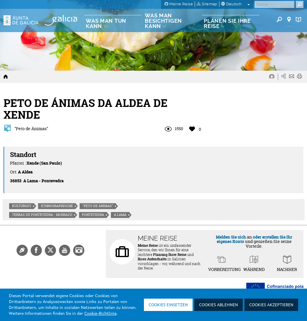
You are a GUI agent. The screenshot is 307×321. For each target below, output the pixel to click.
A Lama (120, 214)
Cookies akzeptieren (271, 305)
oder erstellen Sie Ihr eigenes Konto (255, 239)
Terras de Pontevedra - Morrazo (42, 214)
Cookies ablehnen (218, 305)
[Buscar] (274, 4)
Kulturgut (21, 205)
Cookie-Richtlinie (100, 314)
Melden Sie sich (231, 237)
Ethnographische (57, 205)
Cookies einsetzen (168, 305)
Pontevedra (93, 214)
